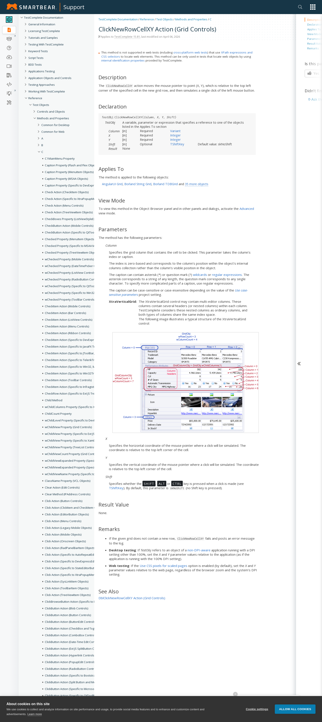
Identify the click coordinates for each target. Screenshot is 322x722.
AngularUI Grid (112, 184)
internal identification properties (123, 60)
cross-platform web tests (190, 52)
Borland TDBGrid (165, 184)
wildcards (200, 274)
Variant (175, 131)
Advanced (246, 208)
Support (73, 7)
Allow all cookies (295, 715)
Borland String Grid (137, 184)
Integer (175, 135)
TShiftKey (177, 144)
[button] (313, 7)
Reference (147, 19)
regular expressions (227, 274)
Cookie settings (257, 715)
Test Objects (164, 19)
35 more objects (196, 184)
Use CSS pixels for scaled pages (163, 565)
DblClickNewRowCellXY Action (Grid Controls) (132, 598)
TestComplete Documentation (118, 19)
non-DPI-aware (199, 550)
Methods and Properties (191, 19)
